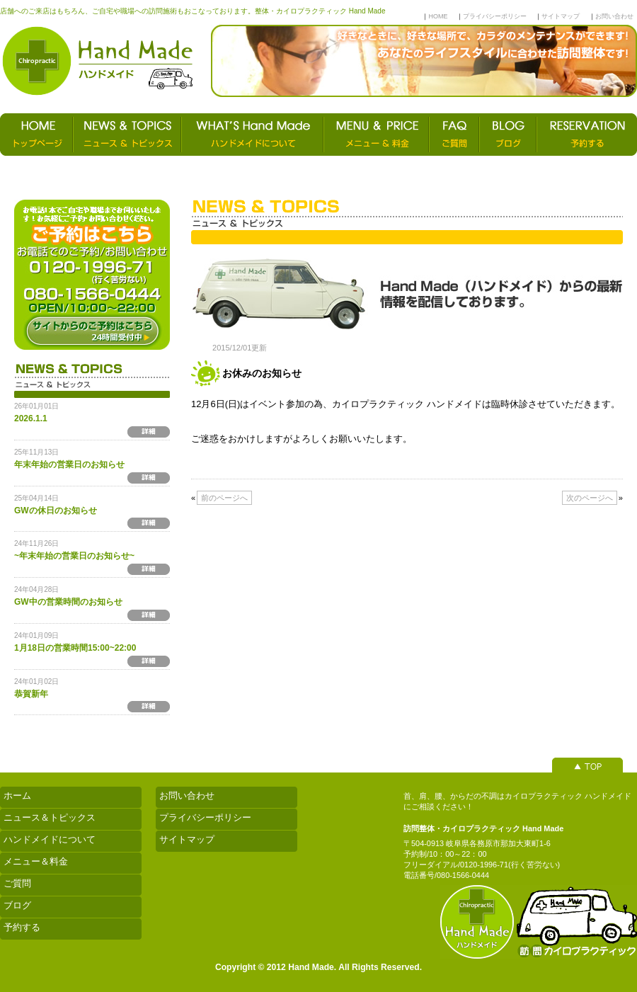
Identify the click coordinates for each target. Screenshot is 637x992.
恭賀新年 (31, 694)
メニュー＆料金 (36, 861)
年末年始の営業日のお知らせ (69, 464)
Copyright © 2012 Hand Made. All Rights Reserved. (318, 967)
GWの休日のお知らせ (55, 510)
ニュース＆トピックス (50, 817)
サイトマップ (560, 16)
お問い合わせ (614, 16)
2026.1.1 (30, 418)
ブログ (17, 905)
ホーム (17, 795)
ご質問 (17, 883)
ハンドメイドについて (50, 839)
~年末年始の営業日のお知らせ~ (74, 556)
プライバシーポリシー (495, 16)
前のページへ (224, 498)
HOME (437, 16)
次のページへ (589, 498)
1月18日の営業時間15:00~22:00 (75, 648)
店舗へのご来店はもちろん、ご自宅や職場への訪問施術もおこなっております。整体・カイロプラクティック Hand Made (192, 11)
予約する (22, 927)
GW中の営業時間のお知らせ (68, 602)
